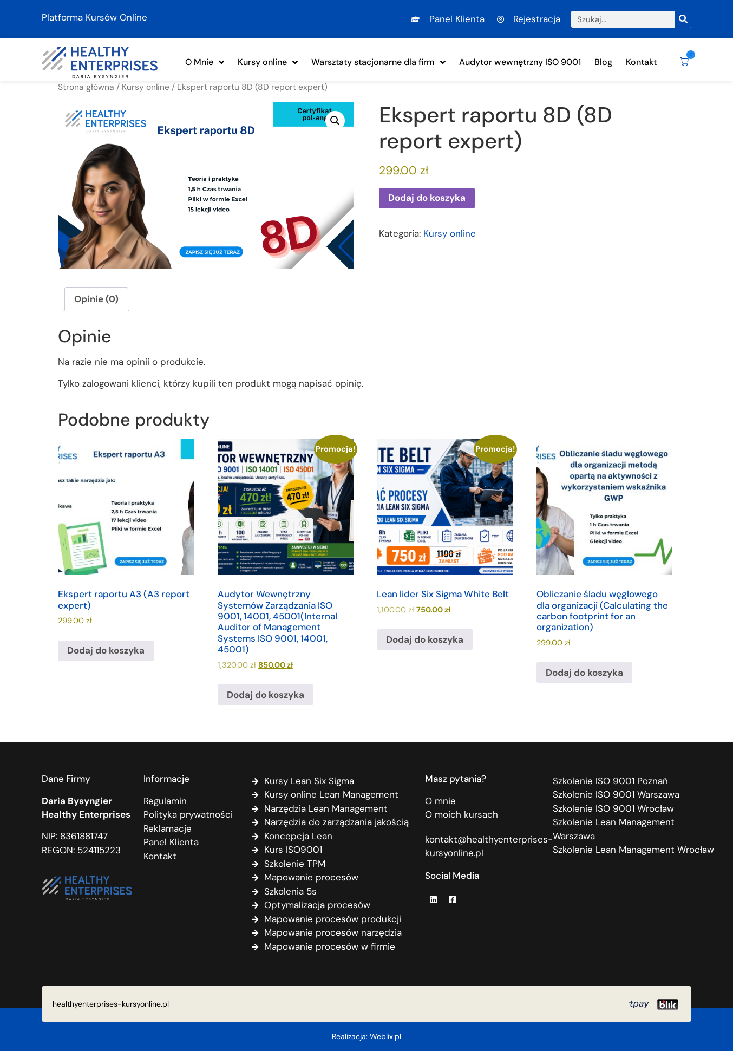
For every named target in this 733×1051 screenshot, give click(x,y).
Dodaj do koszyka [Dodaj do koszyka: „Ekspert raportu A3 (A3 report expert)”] (106, 650)
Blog (603, 62)
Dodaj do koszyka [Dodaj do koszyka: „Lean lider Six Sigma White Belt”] (424, 639)
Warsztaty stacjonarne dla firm (378, 62)
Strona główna (86, 87)
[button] (682, 62)
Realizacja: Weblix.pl (366, 1036)
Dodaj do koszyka (427, 198)
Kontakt (641, 62)
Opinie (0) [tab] (96, 299)
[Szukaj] (683, 19)
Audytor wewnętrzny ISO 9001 (520, 62)
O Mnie (204, 62)
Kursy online (268, 62)
